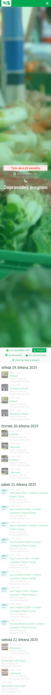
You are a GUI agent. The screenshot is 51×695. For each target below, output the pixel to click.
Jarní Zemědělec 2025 (25, 173)
